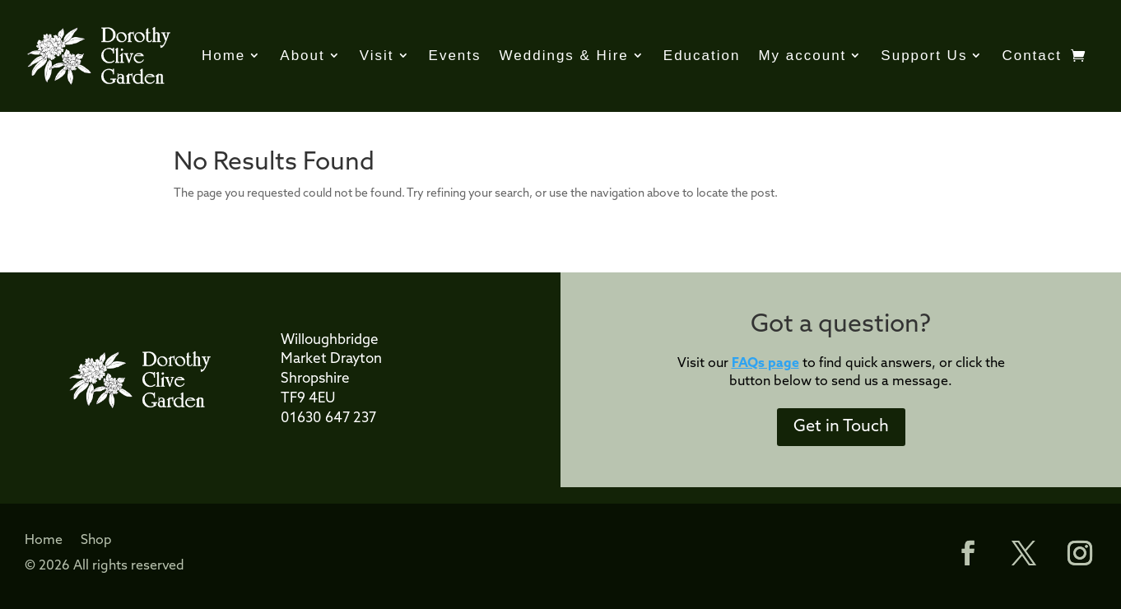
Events (455, 55)
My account (802, 55)
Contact (1032, 55)
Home (223, 55)
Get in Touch (841, 427)
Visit (377, 55)
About (302, 55)
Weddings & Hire (564, 55)
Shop (96, 541)
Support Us (924, 55)
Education (702, 55)
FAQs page (765, 363)
